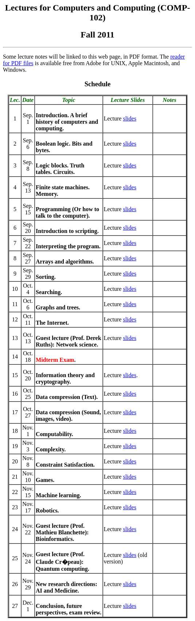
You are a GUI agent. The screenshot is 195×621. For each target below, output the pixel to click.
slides (129, 118)
